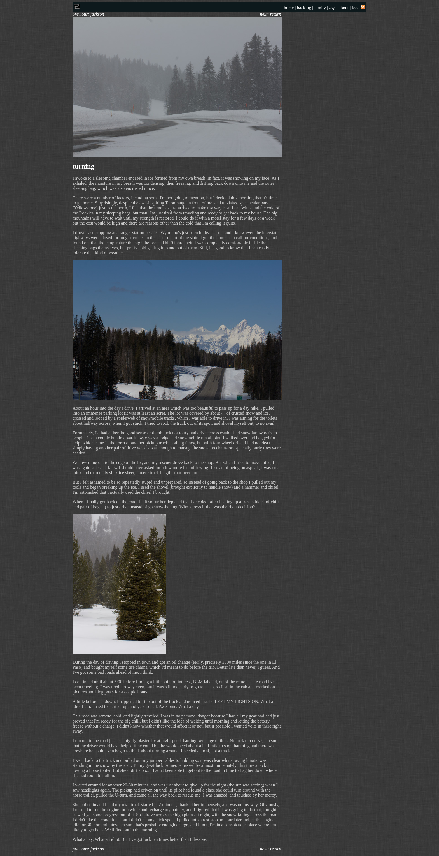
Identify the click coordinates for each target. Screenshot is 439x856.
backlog (304, 7)
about (344, 7)
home (289, 7)
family (320, 7)
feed (358, 7)
